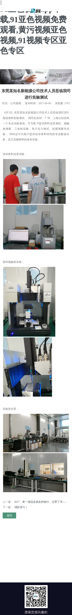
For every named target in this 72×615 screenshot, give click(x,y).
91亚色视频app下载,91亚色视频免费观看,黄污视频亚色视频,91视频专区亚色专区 (33, 30)
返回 (9, 515)
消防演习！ (21, 507)
